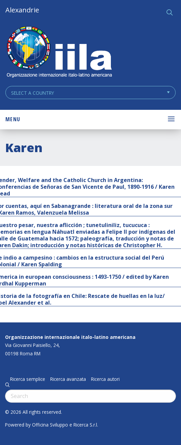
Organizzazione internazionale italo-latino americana (70, 337)
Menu (12, 119)
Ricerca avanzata (68, 379)
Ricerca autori (105, 379)
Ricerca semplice (27, 379)
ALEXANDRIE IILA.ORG (59, 52)
